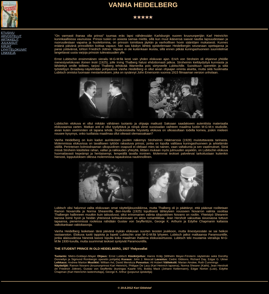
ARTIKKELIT (10, 39)
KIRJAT (6, 46)
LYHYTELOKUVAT (14, 49)
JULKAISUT (9, 43)
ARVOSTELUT (11, 36)
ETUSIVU (8, 32)
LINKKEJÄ (8, 53)
